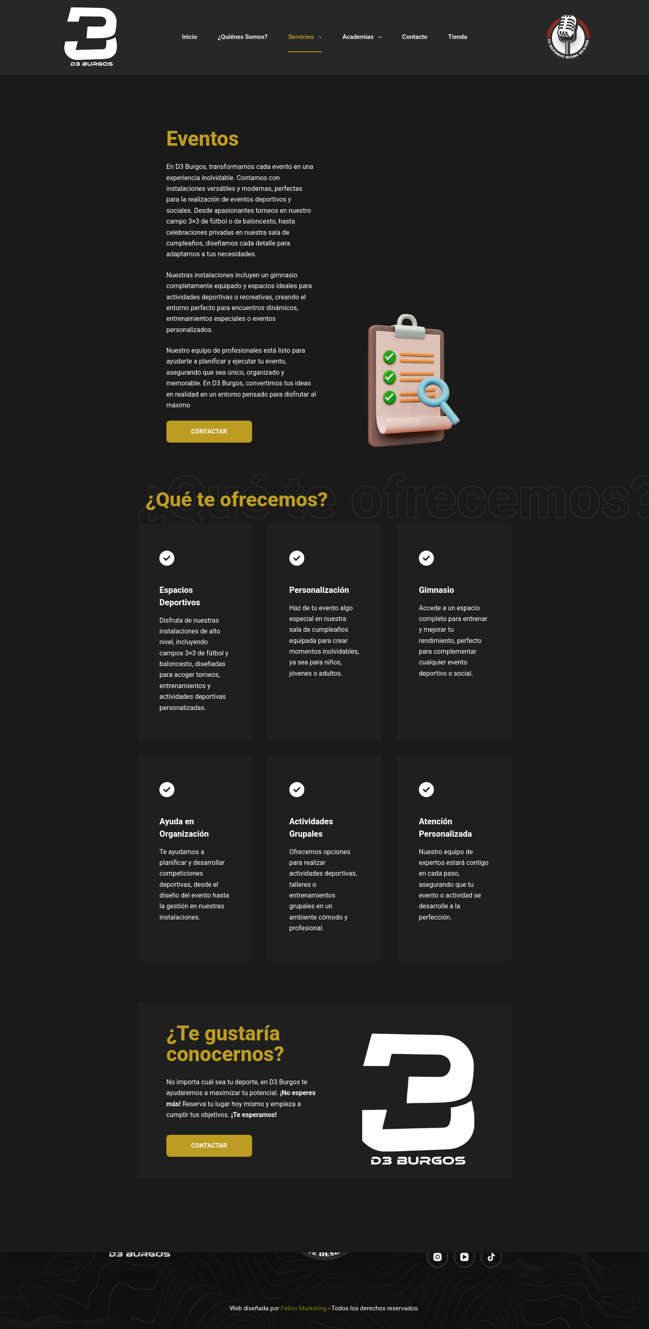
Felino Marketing (304, 1308)
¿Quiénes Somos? (242, 37)
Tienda (457, 37)
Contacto (415, 37)
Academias (364, 37)
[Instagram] (437, 1257)
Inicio (189, 37)
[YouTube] (464, 1257)
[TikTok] (491, 1257)
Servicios (306, 37)
